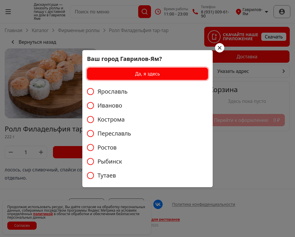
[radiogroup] (147, 133)
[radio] (147, 92)
